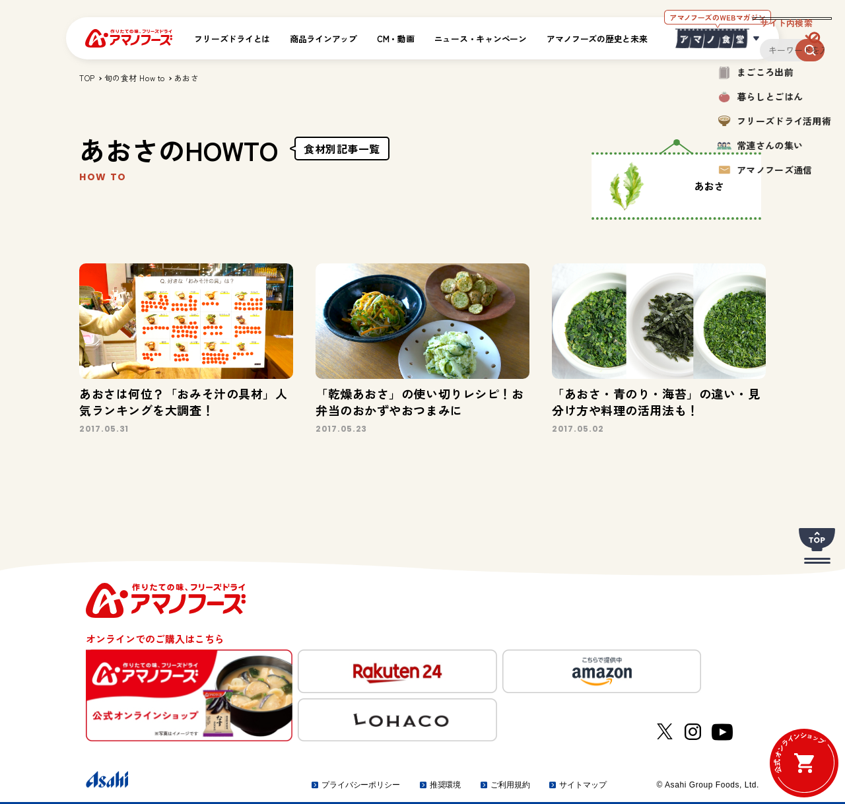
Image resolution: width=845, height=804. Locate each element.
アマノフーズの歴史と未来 (597, 38)
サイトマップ (582, 784)
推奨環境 (445, 784)
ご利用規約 (509, 784)
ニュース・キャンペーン (480, 38)
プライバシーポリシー (360, 784)
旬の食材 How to (134, 77)
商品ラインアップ (323, 38)
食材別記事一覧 (342, 148)
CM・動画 (396, 38)
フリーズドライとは (232, 38)
